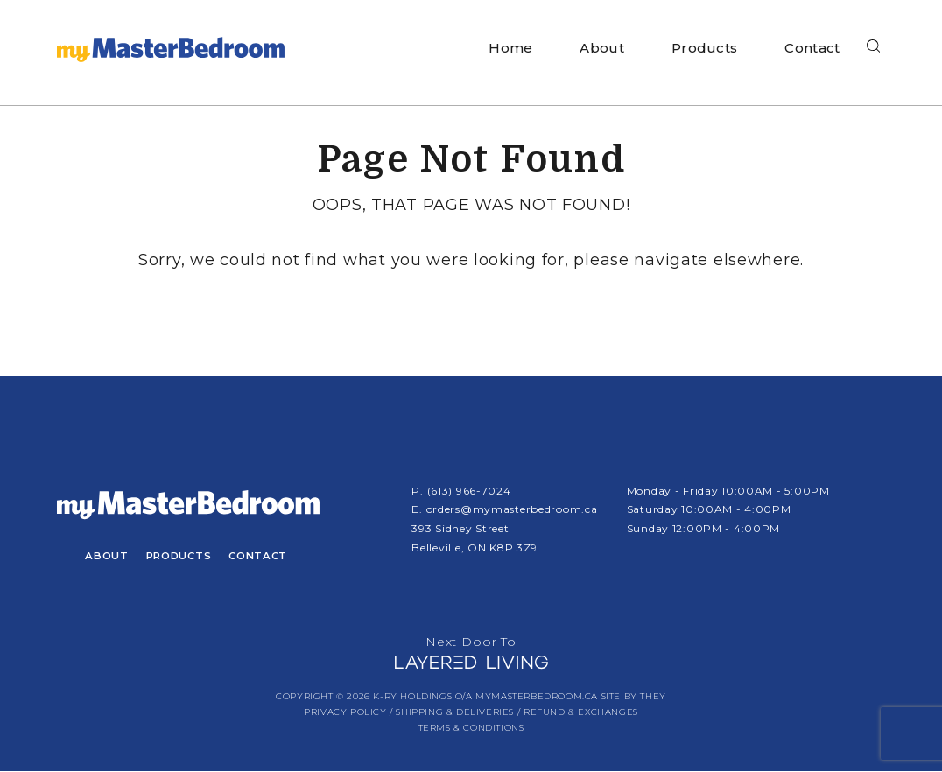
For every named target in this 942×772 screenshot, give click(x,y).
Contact (812, 47)
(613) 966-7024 (469, 490)
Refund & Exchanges (581, 713)
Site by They (633, 697)
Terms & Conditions (471, 728)
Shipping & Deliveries (455, 713)
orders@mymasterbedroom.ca (512, 509)
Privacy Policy (345, 713)
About (602, 47)
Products (704, 47)
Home (510, 47)
